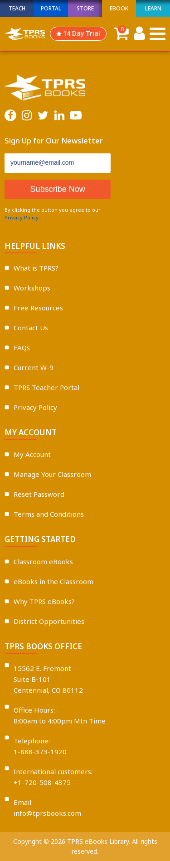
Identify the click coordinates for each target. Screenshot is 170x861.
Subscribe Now (57, 189)
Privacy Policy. (22, 217)
